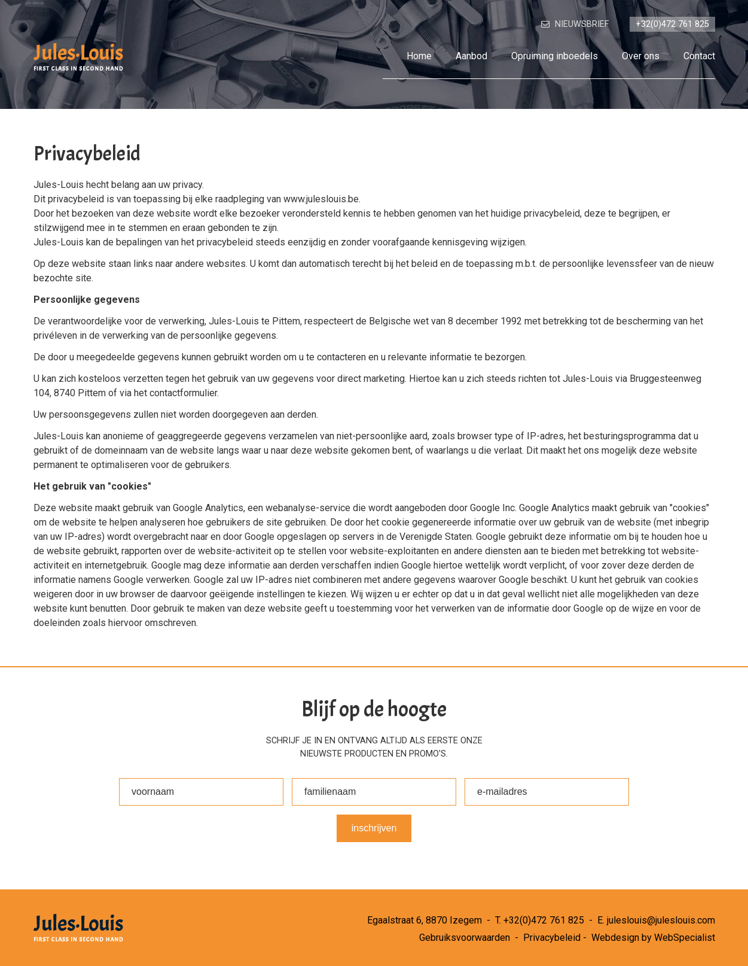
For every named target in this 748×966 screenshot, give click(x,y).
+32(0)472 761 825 (543, 920)
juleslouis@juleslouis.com (661, 920)
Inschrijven (374, 828)
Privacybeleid (552, 937)
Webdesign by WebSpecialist (653, 937)
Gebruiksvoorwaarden (464, 937)
